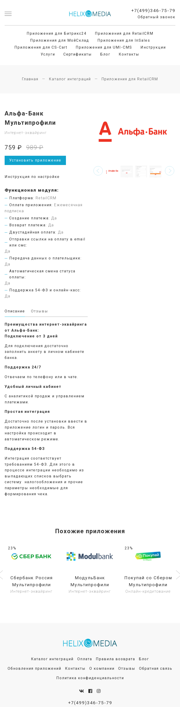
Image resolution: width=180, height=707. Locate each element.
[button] (98, 170)
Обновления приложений (34, 669)
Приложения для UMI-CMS (104, 47)
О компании (102, 669)
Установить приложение (35, 160)
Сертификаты (77, 54)
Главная (30, 79)
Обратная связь (155, 669)
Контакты (129, 54)
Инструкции (153, 47)
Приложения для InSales (123, 40)
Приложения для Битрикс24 (57, 33)
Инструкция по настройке (32, 176)
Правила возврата (115, 659)
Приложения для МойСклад (59, 40)
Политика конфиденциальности (90, 678)
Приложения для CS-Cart (40, 47)
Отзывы (126, 669)
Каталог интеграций (70, 79)
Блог (105, 54)
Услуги (48, 54)
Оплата (84, 659)
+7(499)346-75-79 (153, 10)
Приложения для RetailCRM (124, 33)
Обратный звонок (156, 17)
